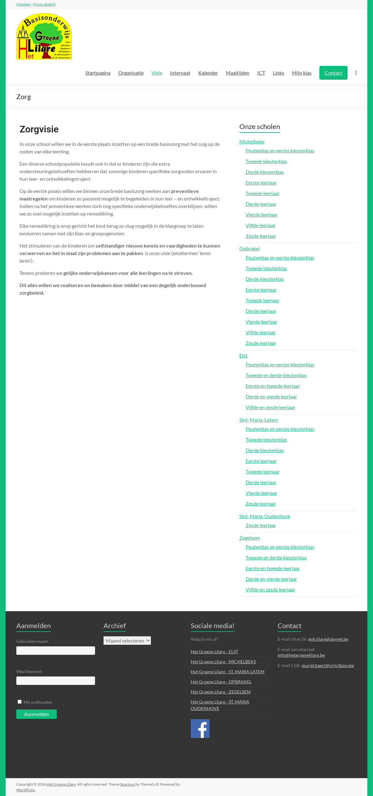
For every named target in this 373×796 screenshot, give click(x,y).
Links (278, 73)
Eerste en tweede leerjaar (273, 386)
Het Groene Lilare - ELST (214, 651)
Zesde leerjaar (261, 236)
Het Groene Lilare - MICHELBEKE (223, 661)
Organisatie (131, 73)
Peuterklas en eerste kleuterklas (280, 150)
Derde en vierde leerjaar (271, 396)
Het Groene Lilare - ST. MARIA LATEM (227, 671)
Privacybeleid (44, 4)
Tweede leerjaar (263, 193)
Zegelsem (249, 538)
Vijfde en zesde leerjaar (270, 407)
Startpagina (97, 73)
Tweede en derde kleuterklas (276, 375)
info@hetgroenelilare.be (301, 655)
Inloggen (23, 4)
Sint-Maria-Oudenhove (264, 516)
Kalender (208, 73)
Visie (157, 73)
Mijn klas (302, 73)
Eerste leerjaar (261, 182)
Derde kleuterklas (265, 172)
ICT (261, 73)
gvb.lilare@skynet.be (328, 639)
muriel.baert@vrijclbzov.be (327, 665)
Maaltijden (237, 73)
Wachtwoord (29, 671)
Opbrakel (249, 248)
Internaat (180, 73)
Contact (333, 73)
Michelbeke (251, 141)
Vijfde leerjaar (261, 225)
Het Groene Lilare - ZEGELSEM (221, 691)
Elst (243, 355)
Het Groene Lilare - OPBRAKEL (221, 681)
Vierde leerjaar (261, 214)
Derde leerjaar (261, 204)
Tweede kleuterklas (266, 161)
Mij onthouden (38, 702)
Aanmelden (36, 714)
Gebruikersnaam (32, 641)
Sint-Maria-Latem (258, 420)
